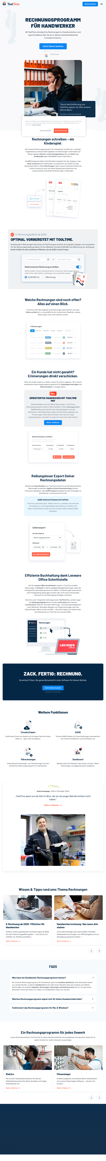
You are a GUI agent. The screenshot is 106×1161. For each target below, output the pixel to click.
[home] (40, 4)
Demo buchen (90, 4)
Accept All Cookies (61, 130)
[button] (101, 4)
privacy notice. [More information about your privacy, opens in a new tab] (36, 125)
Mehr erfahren (53, 422)
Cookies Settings (45, 130)
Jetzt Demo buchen (53, 46)
